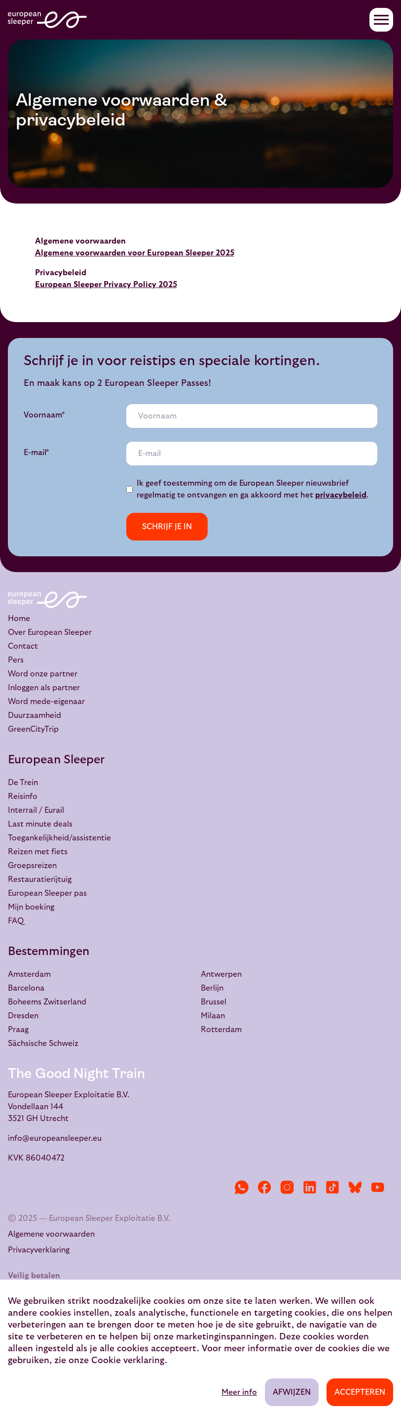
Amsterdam (29, 974)
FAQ (16, 921)
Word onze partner (42, 674)
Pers (16, 660)
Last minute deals (40, 824)
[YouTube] (377, 1187)
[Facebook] (264, 1187)
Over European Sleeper (50, 632)
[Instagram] (287, 1187)
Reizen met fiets (38, 852)
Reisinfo (22, 796)
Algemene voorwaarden (51, 1234)
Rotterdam (221, 1030)
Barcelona (26, 988)
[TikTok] (332, 1187)
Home (19, 619)
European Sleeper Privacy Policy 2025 (106, 285)
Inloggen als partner (44, 688)
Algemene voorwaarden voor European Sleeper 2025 (134, 253)
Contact (23, 646)
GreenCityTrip (33, 729)
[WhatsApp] (241, 1187)
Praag (18, 1030)
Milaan (213, 1016)
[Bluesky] (355, 1187)
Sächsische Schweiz (43, 1043)
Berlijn (212, 988)
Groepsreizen (32, 866)
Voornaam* (44, 415)
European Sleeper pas (47, 893)
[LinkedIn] (309, 1187)
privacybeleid (340, 495)
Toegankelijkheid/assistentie (59, 838)
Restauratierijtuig (40, 879)
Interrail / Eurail (36, 810)
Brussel (213, 1002)
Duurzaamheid (34, 715)
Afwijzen (292, 1392)
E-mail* (36, 453)
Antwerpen (221, 974)
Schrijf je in (167, 527)
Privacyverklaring (39, 1250)
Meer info (239, 1392)
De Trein (23, 783)
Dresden (23, 1016)
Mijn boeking (31, 907)
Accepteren (359, 1392)
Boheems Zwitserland (47, 1002)
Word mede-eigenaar (46, 702)
